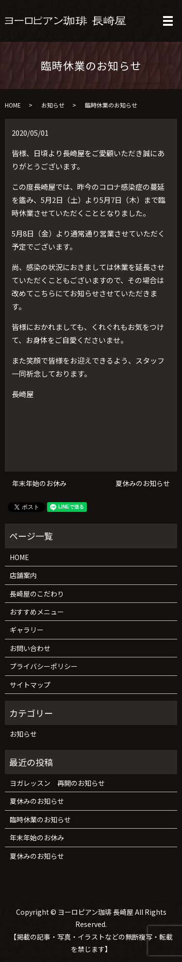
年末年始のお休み (39, 483)
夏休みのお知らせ (143, 483)
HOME (13, 105)
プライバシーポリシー (44, 666)
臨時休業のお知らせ (40, 819)
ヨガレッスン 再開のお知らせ (57, 783)
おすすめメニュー (37, 612)
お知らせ (53, 105)
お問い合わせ (30, 648)
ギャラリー (27, 630)
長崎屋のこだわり (37, 594)
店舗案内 (23, 575)
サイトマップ (30, 685)
